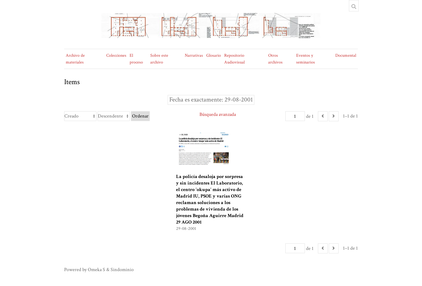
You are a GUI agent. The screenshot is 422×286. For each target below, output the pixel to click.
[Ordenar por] (80, 116)
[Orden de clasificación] (114, 116)
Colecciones (116, 55)
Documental (345, 55)
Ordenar (140, 116)
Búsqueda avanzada (217, 114)
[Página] (295, 116)
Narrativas (194, 55)
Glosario (213, 55)
